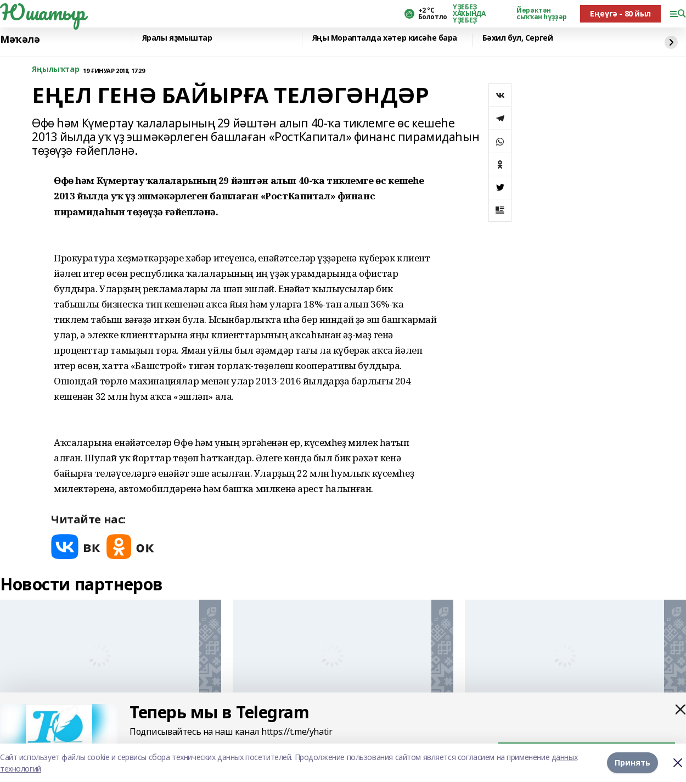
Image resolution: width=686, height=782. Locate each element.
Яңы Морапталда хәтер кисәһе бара (385, 38)
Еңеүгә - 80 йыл (620, 13)
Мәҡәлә (20, 39)
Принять (632, 762)
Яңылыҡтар (55, 69)
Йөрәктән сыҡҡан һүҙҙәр (541, 13)
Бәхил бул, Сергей (517, 38)
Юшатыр (42, 12)
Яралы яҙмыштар (177, 38)
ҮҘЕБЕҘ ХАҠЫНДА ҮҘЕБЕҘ (469, 14)
